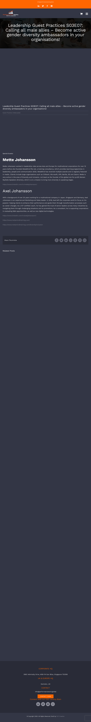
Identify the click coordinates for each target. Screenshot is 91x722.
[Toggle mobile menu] (87, 13)
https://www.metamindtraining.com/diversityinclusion (23, 225)
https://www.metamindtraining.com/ (16, 220)
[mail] (53, 704)
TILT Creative (60, 716)
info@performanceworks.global (45, 2)
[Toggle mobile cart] (81, 13)
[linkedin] (38, 704)
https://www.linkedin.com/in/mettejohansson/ (20, 184)
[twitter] (43, 704)
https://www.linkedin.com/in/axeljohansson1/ (19, 216)
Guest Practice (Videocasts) (11, 113)
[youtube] (48, 704)
